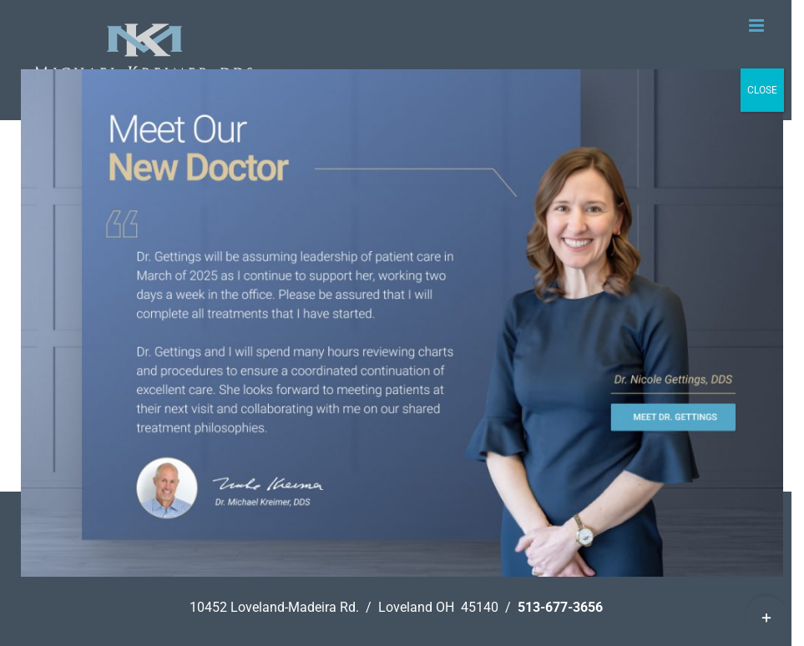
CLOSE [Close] (762, 90)
